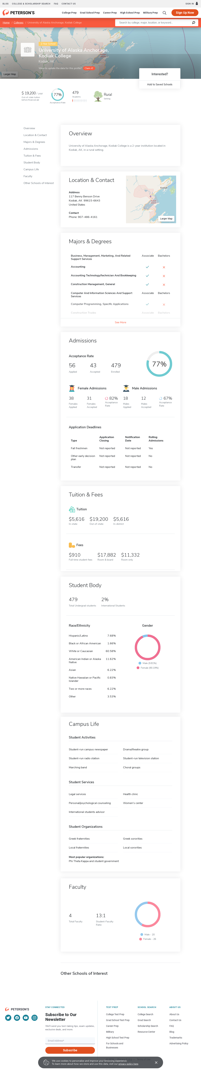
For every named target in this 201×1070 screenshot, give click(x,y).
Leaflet (161, 29)
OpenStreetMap (177, 29)
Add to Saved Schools (159, 84)
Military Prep (150, 12)
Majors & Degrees (34, 142)
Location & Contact (35, 135)
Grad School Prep (90, 12)
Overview (29, 128)
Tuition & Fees (32, 156)
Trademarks (175, 1037)
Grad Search (144, 1020)
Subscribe (70, 1050)
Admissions (31, 149)
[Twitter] (8, 1018)
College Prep (69, 12)
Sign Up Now (185, 12)
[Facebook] (17, 1018)
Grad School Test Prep (118, 1020)
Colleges (18, 22)
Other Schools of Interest (39, 183)
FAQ (56, 4)
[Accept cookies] (154, 1062)
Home (6, 22)
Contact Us (175, 1020)
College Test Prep (115, 1014)
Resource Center (146, 1031)
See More (120, 322)
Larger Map (10, 74)
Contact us (69, 4)
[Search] (164, 12)
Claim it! (89, 68)
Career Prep (110, 12)
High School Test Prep (117, 1037)
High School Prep (130, 12)
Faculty (28, 176)
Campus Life (31, 169)
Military (110, 1031)
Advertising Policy (178, 1043)
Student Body (32, 162)
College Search (145, 1014)
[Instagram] (34, 1018)
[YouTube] (26, 1018)
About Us (174, 1014)
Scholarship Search (148, 1026)
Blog (6, 4)
